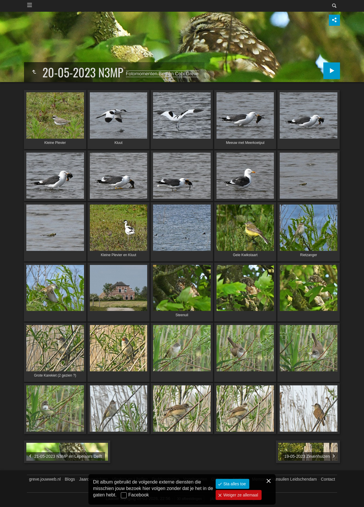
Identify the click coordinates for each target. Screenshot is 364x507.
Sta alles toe (234, 484)
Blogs (70, 479)
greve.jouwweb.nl (45, 479)
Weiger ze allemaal (240, 495)
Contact (328, 479)
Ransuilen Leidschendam (294, 479)
